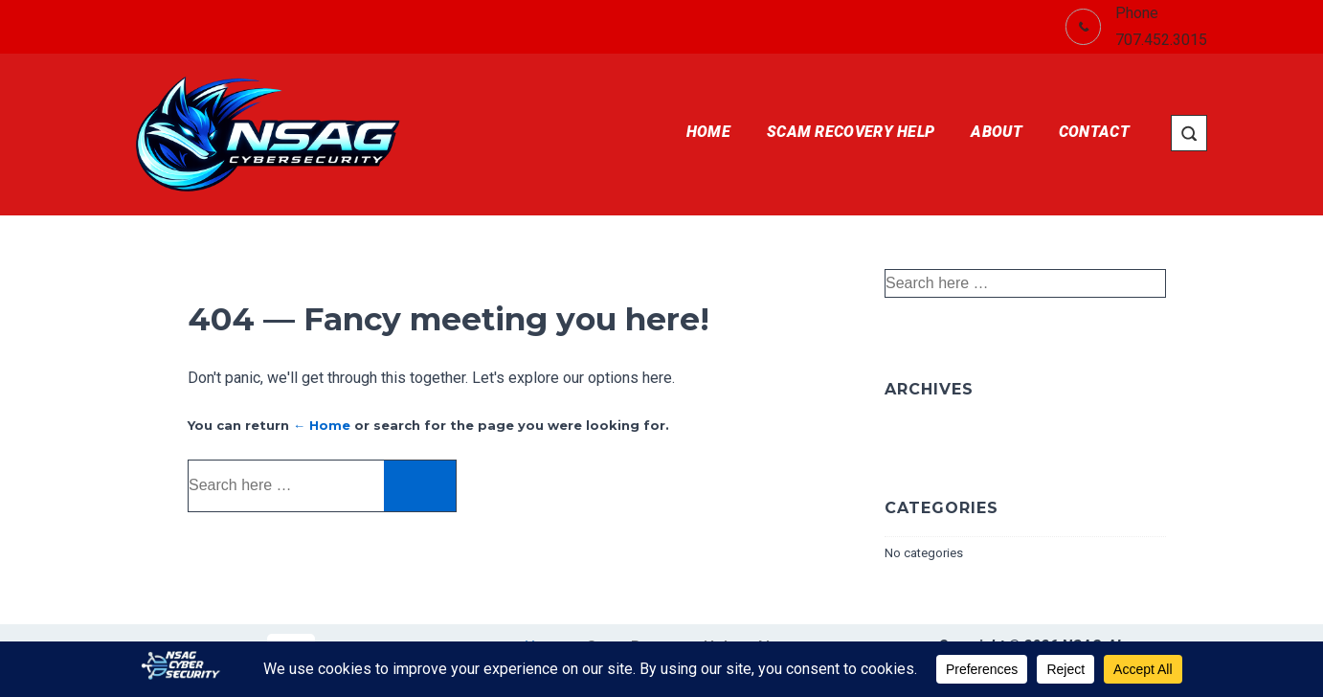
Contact (1094, 132)
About (996, 132)
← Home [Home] (321, 425)
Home (708, 132)
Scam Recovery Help (850, 132)
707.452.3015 (1161, 40)
